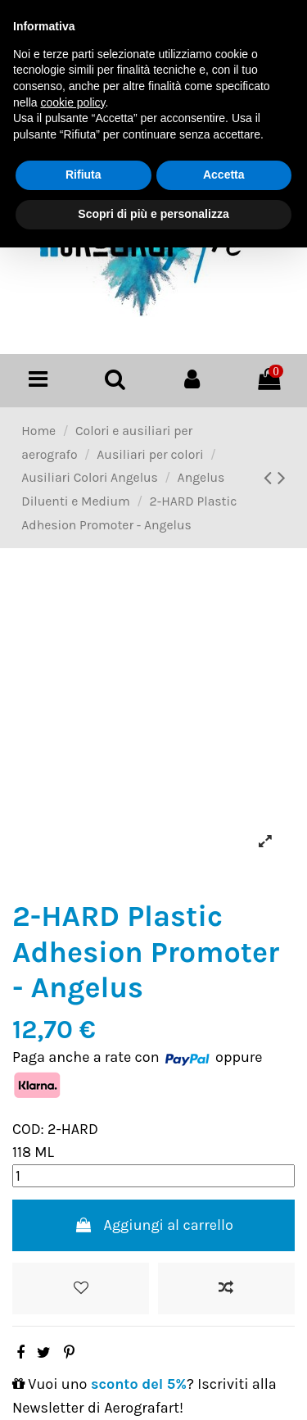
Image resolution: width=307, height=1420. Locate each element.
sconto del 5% (139, 1384)
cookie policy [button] (72, 102)
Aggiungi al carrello (153, 1225)
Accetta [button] (224, 174)
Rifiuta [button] (83, 174)
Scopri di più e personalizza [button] (153, 213)
